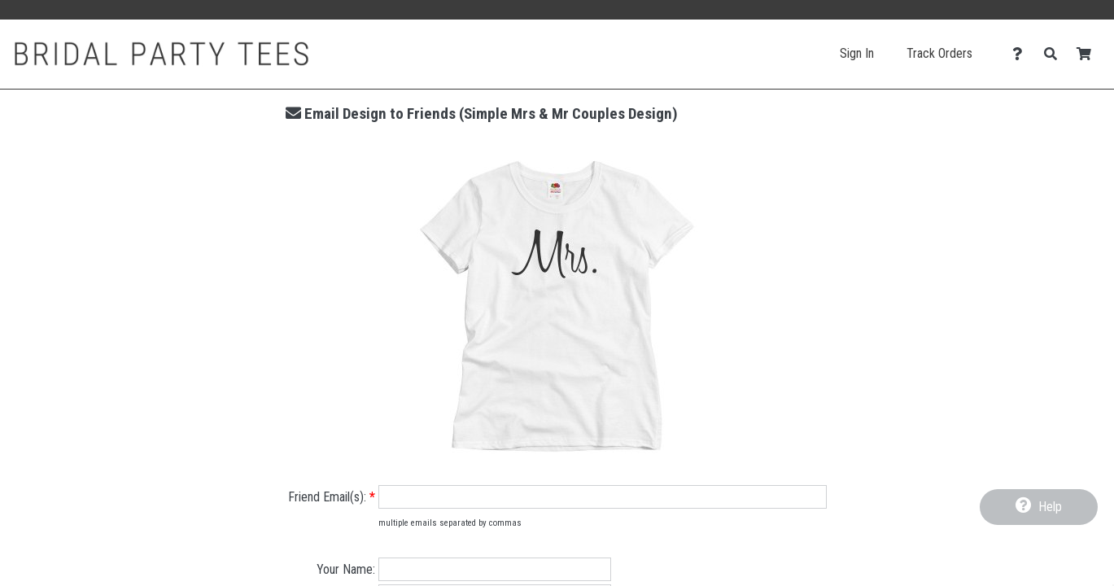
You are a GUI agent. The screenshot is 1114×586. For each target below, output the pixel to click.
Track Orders (939, 53)
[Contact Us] (1021, 54)
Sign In (857, 53)
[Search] (1055, 54)
